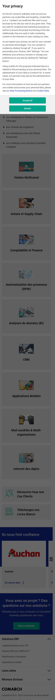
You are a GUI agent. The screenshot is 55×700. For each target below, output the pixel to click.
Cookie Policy (43, 91)
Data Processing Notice (21, 91)
